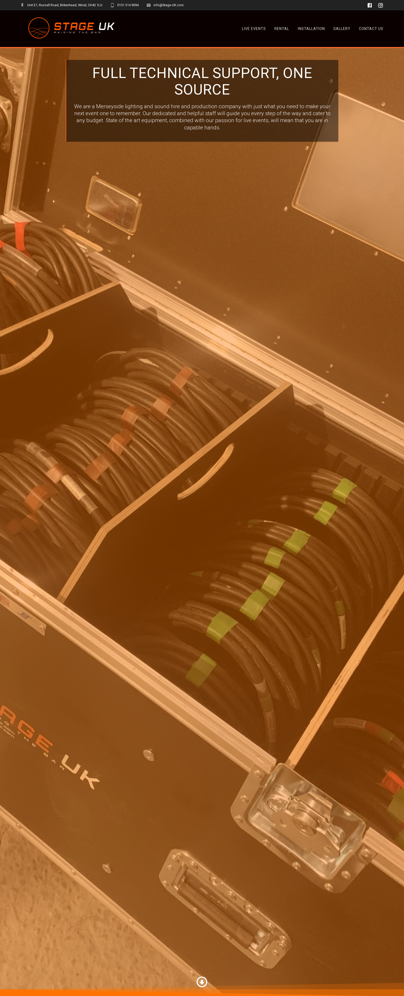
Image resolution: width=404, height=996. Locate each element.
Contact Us (371, 29)
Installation (311, 29)
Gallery (341, 29)
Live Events (254, 29)
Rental (281, 29)
